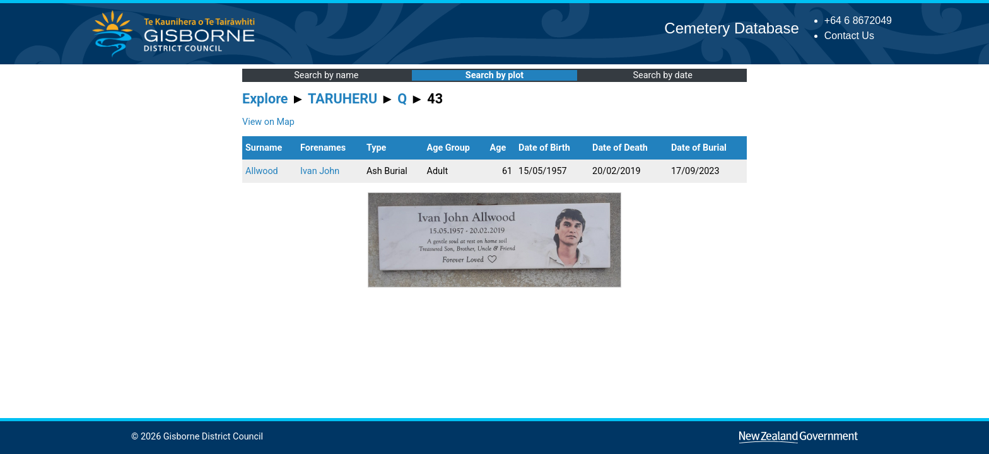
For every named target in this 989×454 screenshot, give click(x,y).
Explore (265, 99)
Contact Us (849, 35)
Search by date (662, 75)
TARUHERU (342, 99)
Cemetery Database (731, 28)
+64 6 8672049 (858, 20)
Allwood (261, 171)
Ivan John (319, 171)
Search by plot (494, 75)
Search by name (326, 75)
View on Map (268, 122)
